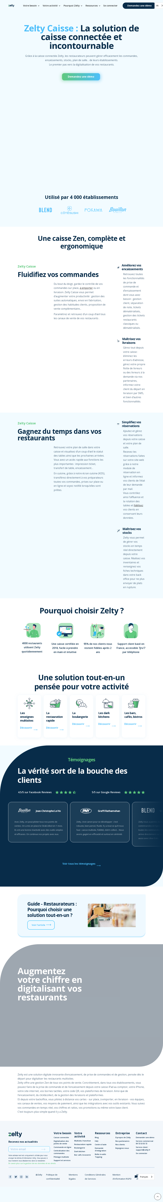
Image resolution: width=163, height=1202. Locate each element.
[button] (31, 6)
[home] (11, 6)
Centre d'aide (100, 1144)
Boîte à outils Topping (100, 1155)
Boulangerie (79, 1148)
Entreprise (122, 1133)
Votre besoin (62, 1133)
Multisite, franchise (82, 1141)
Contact (141, 1133)
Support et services (62, 1160)
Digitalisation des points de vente (61, 1142)
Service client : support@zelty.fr (143, 1148)
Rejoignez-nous (122, 1148)
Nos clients (120, 1144)
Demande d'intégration (100, 1149)
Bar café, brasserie (82, 1155)
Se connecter (110, 5)
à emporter (86, 288)
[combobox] (146, 1177)
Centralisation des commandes (61, 1151)
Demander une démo (145, 1137)
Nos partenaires (122, 1141)
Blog (97, 1137)
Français (144, 1176)
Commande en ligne (62, 1147)
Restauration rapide (83, 1144)
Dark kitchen (79, 1151)
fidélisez (138, 505)
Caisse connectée (61, 1137)
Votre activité (79, 1134)
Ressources (102, 1133)
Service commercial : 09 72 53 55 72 (145, 1142)
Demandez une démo (139, 5)
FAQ (96, 1141)
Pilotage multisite (61, 1157)
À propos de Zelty (123, 1137)
